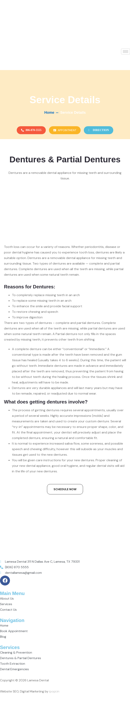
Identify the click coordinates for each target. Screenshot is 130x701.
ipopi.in (54, 691)
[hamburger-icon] (125, 51)
